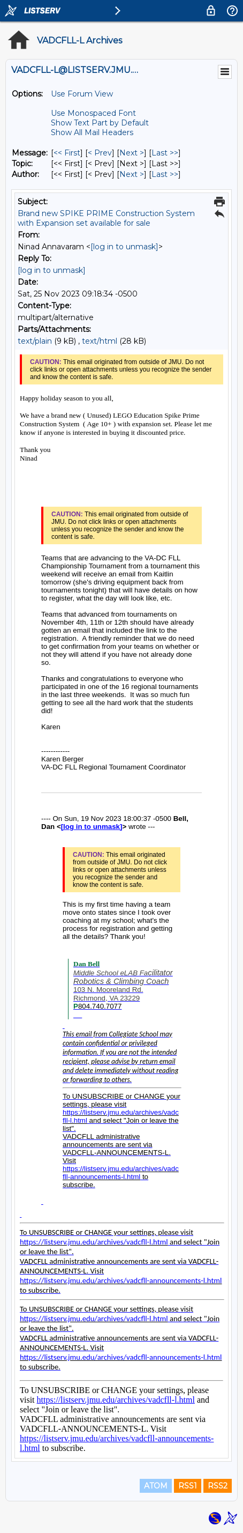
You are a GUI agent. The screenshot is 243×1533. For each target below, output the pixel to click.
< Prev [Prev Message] (100, 153)
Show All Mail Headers (92, 132)
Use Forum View (82, 94)
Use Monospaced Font (93, 113)
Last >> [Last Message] (164, 153)
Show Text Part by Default (100, 123)
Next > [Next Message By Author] (131, 174)
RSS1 (187, 1486)
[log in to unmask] (124, 246)
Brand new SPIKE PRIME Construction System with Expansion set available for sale (106, 218)
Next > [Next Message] (131, 153)
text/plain (35, 341)
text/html (99, 341)
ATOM (156, 1486)
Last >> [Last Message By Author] (164, 174)
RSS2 (217, 1486)
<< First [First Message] (67, 153)
